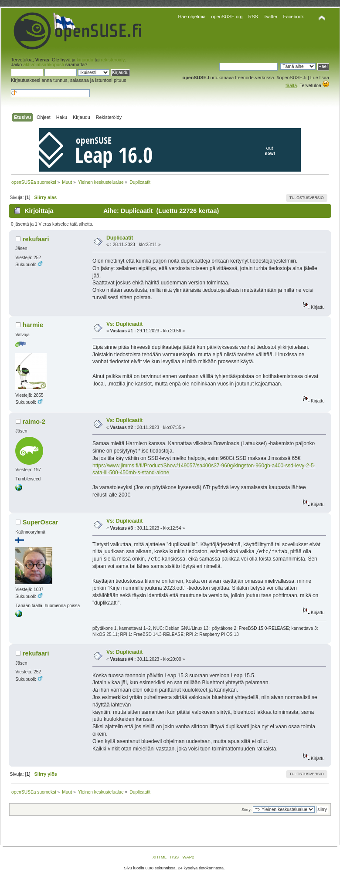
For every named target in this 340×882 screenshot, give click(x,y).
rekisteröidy (112, 59)
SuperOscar (40, 522)
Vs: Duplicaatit (124, 324)
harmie (33, 324)
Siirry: (246, 810)
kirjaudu (85, 59)
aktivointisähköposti (43, 64)
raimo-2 (34, 421)
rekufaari (36, 239)
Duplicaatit (119, 238)
